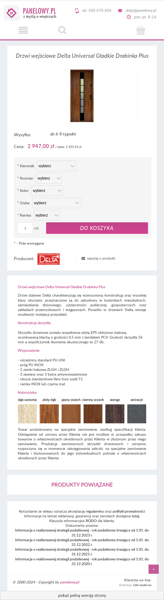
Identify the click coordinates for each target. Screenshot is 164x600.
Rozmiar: (25, 178)
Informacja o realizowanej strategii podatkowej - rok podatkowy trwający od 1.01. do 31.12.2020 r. (82, 561)
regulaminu (95, 511)
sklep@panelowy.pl (140, 10)
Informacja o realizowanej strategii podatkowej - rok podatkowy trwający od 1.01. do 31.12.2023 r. (82, 532)
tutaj (135, 515)
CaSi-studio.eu (142, 585)
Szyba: (23, 202)
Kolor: (23, 190)
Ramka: (24, 215)
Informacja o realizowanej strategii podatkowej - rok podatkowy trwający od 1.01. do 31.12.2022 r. (82, 542)
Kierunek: (26, 165)
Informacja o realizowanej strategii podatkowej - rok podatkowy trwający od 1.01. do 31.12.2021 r (82, 551)
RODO (91, 520)
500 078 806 (99, 10)
